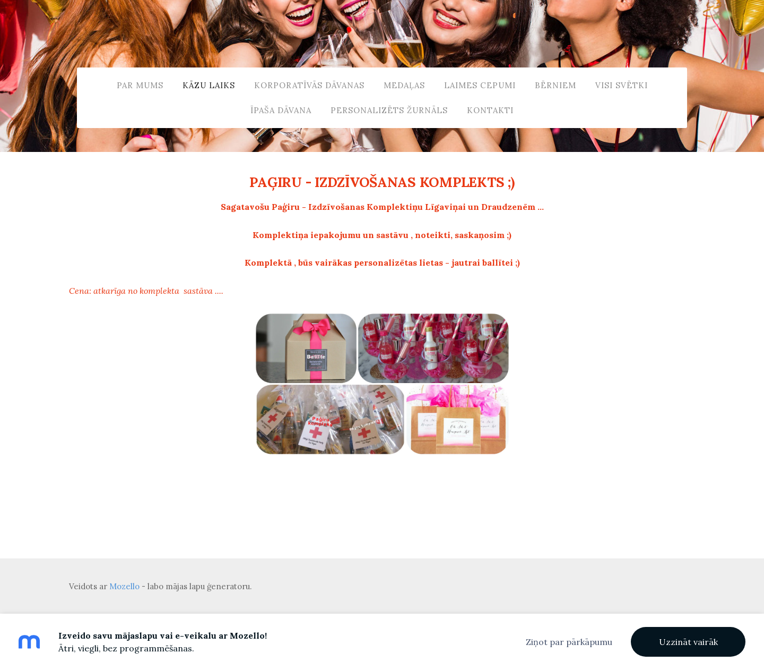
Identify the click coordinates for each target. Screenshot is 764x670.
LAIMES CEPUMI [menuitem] (480, 85)
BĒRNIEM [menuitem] (555, 85)
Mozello (124, 586)
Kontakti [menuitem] (490, 110)
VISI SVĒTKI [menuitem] (621, 85)
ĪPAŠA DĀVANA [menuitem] (280, 110)
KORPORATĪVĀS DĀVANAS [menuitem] (309, 85)
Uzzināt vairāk (688, 642)
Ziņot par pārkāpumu (569, 642)
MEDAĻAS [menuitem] (404, 85)
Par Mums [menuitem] (140, 85)
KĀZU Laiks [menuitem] (209, 85)
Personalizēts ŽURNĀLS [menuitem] (389, 110)
